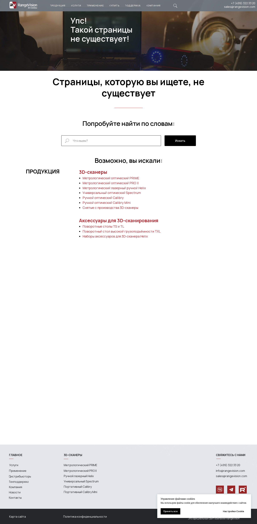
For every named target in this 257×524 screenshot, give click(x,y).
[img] (175, 6)
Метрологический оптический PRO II (111, 183)
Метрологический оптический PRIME (111, 178)
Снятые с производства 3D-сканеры (110, 207)
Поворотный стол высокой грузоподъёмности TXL (122, 231)
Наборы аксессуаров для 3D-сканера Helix (115, 236)
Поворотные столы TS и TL (103, 226)
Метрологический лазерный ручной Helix (114, 188)
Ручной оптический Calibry (103, 198)
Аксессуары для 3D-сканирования (118, 220)
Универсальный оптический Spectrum (112, 193)
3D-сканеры (93, 172)
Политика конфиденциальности (85, 517)
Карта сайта (17, 517)
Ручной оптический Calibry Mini (107, 203)
